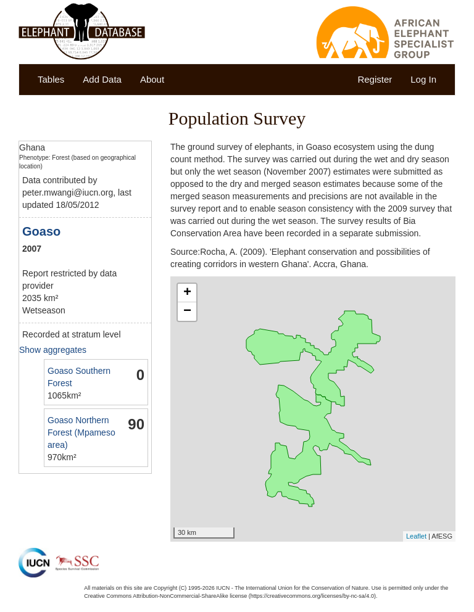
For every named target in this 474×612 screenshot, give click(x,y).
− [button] (187, 311)
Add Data (102, 79)
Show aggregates (52, 350)
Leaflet (416, 536)
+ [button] (187, 293)
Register (374, 79)
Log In (423, 79)
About (152, 79)
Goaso (41, 231)
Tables (51, 79)
